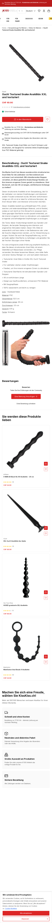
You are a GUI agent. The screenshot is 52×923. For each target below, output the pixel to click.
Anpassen (25, 919)
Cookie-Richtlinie (11, 908)
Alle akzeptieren (26, 913)
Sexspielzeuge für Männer (17, 28)
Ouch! (4, 92)
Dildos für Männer (35, 28)
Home (4, 28)
